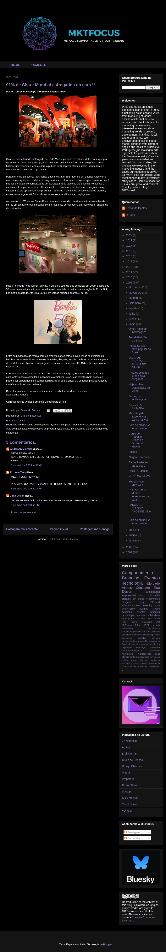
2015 (129, 256)
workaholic (155, 666)
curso (157, 605)
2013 (129, 261)
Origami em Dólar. (140, 457)
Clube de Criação (132, 760)
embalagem (154, 641)
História (133, 622)
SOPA (146, 625)
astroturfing (127, 628)
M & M (126, 772)
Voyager (127, 810)
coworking (148, 635)
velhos (136, 666)
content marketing (142, 605)
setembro (135, 303)
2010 (129, 277)
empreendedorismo (132, 595)
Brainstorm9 (129, 753)
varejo (141, 602)
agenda (156, 625)
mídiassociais (144, 654)
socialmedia (153, 591)
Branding (26, 415)
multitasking (127, 654)
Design (127, 591)
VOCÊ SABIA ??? (139, 476)
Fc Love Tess (18, 472)
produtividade (142, 657)
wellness (144, 666)
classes (141, 631)
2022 (129, 235)
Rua (157, 588)
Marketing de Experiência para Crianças (138, 416)
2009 (129, 282)
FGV (124, 622)
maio (132, 324)
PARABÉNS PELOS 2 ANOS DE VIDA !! (140, 509)
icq (158, 644)
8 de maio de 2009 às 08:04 (26, 488)
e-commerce (153, 599)
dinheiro (156, 638)
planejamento (128, 657)
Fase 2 (133, 451)
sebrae (133, 660)
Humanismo (146, 622)
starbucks (155, 660)
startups (126, 599)
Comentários (133, 838)
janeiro (133, 540)
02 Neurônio (129, 740)
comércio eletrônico (132, 635)
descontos (127, 638)
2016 (129, 251)
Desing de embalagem (137, 398)
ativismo (126, 605)
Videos (127, 588)
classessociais (153, 631)
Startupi (126, 791)
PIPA (137, 625)
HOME (15, 65)
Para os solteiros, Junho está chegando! (139, 376)
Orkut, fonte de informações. (138, 330)
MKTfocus (127, 625)
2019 (129, 240)
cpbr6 (157, 635)
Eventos (36, 415)
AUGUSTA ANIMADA (136, 406)
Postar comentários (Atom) (63, 539)
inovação (155, 595)
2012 (129, 266)
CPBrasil (155, 602)
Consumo (143, 588)
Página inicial (59, 529)
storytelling (127, 663)
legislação (127, 647)
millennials (155, 650)
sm (134, 599)
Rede (141, 599)
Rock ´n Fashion (138, 470)
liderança (140, 647)
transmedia (154, 663)
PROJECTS (38, 65)
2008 (129, 547)
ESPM (157, 618)
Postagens (132, 832)
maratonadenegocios (132, 650)
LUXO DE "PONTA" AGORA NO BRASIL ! (137, 362)
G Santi (130, 215)
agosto (133, 308)
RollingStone (129, 785)
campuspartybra (129, 631)
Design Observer (132, 766)
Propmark (128, 778)
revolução (155, 657)
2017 (129, 245)
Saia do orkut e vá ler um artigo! (140, 426)
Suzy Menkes (130, 797)
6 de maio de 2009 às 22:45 (26, 465)
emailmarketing (129, 641)
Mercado (153, 583)
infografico (127, 602)
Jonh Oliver (17, 495)
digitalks (142, 638)
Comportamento (137, 572)
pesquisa (141, 615)
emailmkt (142, 641)
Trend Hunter (130, 804)
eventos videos (150, 608)
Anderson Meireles (21, 448)
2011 (129, 272)
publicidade (153, 615)
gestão (153, 644)
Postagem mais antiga (95, 529)
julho (132, 313)
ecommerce (128, 608)
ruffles (125, 660)
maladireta (155, 647)
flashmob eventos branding (141, 612)
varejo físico (145, 618)
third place (141, 663)
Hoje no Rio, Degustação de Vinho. (139, 388)
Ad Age (126, 747)
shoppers (143, 660)
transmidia (127, 666)
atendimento (154, 628)
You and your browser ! (137, 483)
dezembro (135, 287)
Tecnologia (132, 583)
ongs (157, 654)
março (133, 535)
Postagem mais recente (22, 529)
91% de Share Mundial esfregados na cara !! (139, 494)
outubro (134, 297)
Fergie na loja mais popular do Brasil (140, 349)
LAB (158, 622)
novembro (135, 292)
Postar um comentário (23, 512)
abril (132, 529)
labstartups (128, 615)
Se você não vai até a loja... (138, 464)
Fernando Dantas (136, 208)
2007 (129, 552)
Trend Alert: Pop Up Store (138, 339)
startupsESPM (130, 618)
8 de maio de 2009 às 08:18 (26, 505)
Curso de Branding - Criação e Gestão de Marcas (136, 440)
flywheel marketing (131, 644)
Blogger (107, 944)
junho (133, 318)
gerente (145, 644)
